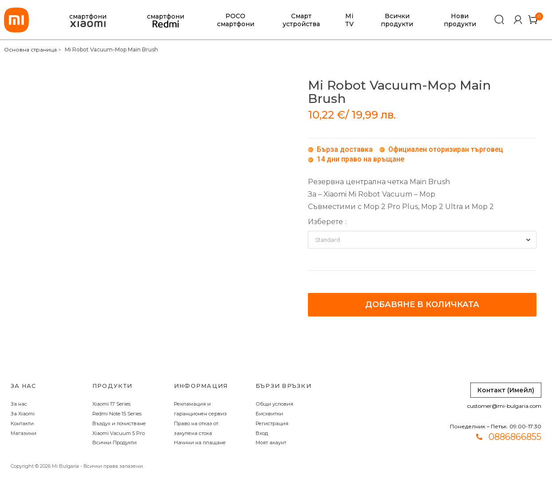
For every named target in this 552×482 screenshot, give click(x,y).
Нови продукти (460, 20)
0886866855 (515, 436)
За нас (19, 404)
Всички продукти (397, 20)
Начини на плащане (200, 442)
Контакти (22, 423)
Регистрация (272, 423)
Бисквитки (269, 414)
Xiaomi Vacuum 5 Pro (118, 433)
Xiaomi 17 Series (111, 404)
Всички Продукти (114, 442)
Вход (262, 433)
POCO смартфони (235, 20)
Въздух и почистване (119, 423)
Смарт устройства (301, 20)
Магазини (23, 433)
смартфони (87, 20)
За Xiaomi (23, 414)
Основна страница (30, 49)
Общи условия (274, 404)
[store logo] (16, 20)
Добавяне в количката (422, 304)
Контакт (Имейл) (505, 390)
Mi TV (349, 20)
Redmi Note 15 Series (117, 414)
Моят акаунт (271, 442)
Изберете (325, 221)
